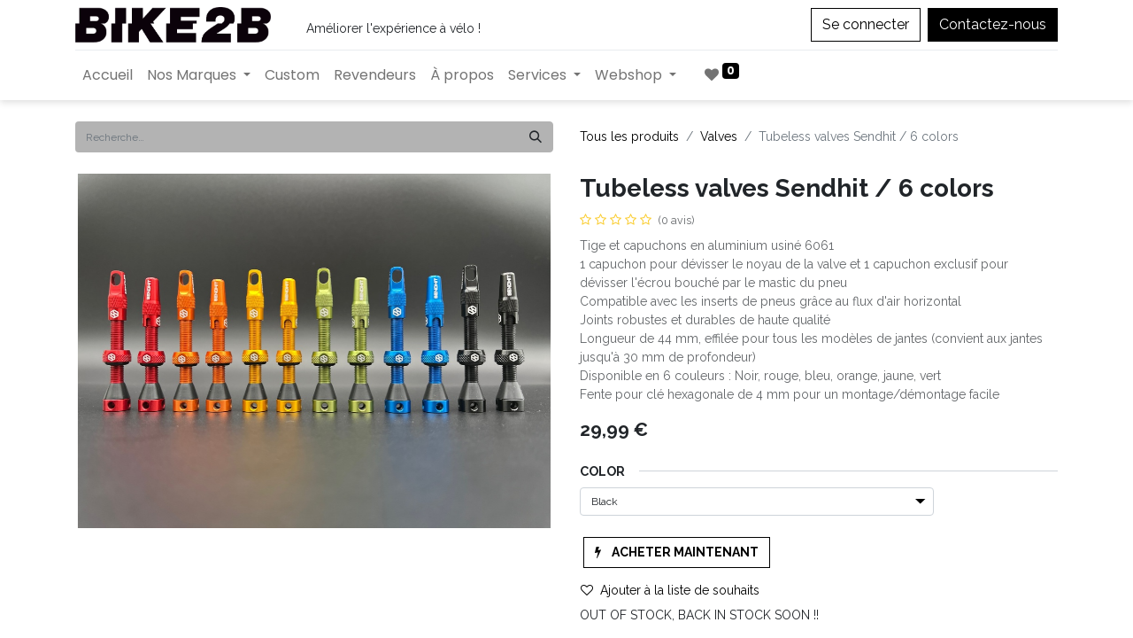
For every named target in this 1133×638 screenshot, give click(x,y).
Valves (718, 136)
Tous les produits (629, 136)
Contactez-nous (992, 24)
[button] (676, 552)
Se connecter (865, 24)
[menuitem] (107, 75)
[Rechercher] (535, 136)
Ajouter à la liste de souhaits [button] (670, 590)
